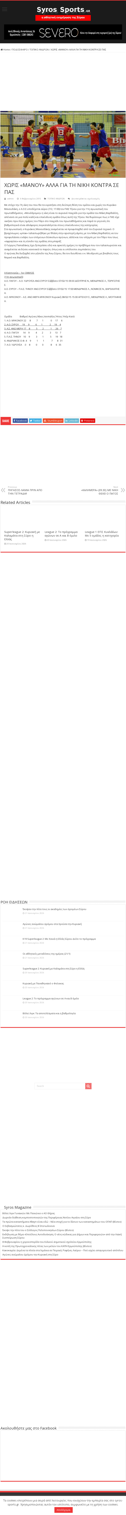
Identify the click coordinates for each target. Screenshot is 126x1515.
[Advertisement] (63, 81)
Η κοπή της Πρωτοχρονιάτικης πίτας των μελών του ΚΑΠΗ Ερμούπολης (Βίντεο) (47, 1246)
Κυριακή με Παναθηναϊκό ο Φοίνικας (43, 983)
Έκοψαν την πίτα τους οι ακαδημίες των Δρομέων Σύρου (54, 909)
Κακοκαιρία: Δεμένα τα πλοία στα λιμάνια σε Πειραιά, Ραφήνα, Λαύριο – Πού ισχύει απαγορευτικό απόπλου (62, 1250)
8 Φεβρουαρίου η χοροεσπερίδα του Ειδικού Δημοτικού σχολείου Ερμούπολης (47, 1242)
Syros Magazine (17, 1207)
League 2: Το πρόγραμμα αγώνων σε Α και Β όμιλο (61, 533)
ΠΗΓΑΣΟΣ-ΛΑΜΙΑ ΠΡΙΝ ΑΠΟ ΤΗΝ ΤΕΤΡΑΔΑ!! (27, 490)
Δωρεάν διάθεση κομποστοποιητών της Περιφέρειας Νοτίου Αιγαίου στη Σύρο (46, 1217)
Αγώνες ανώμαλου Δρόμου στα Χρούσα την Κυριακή (52, 924)
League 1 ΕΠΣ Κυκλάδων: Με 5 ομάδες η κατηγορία (102, 533)
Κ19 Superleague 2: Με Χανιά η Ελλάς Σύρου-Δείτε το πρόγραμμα (59, 938)
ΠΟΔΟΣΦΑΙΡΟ (20, 49)
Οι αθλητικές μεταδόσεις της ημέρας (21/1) (46, 953)
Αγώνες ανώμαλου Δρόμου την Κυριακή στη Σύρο (30, 1254)
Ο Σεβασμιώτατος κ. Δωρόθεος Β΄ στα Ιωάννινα (28, 1226)
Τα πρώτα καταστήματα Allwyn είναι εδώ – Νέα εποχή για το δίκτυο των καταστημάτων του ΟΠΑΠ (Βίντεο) (61, 1221)
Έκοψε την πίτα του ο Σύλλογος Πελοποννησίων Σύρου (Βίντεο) (38, 1230)
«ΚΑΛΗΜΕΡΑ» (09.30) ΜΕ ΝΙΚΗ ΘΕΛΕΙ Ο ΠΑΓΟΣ (99, 490)
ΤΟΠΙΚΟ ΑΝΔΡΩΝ (39, 49)
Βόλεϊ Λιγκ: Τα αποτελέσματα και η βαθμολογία (49, 1013)
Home (5, 49)
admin (10, 198)
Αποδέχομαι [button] (63, 1510)
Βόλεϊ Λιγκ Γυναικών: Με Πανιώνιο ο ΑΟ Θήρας (28, 1213)
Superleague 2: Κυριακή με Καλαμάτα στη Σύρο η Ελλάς (22, 535)
